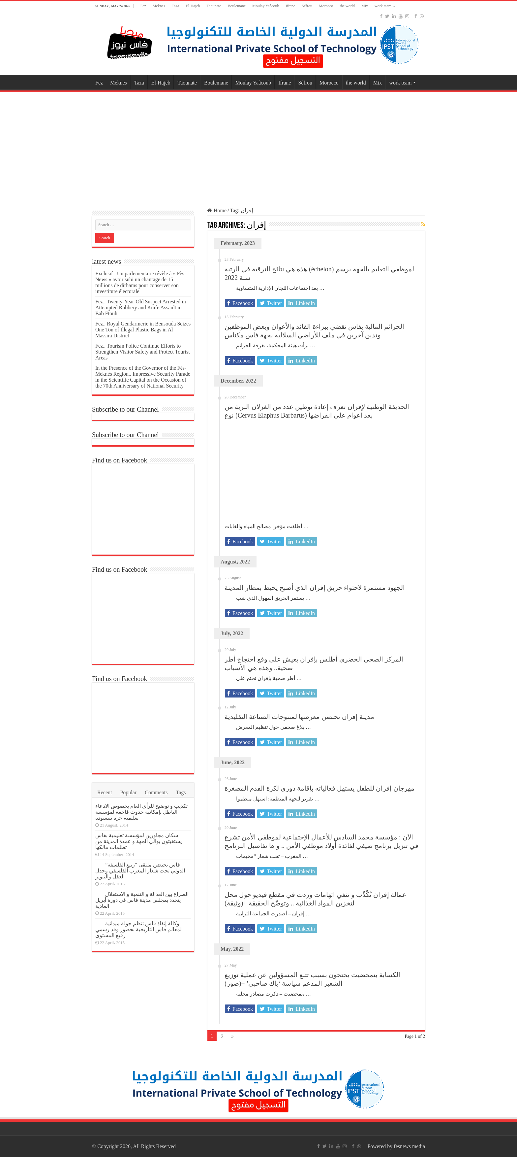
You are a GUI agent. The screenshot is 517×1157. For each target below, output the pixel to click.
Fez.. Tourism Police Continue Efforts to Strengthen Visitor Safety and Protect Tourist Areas (142, 351)
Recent (104, 792)
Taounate (214, 6)
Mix (364, 6)
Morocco (326, 6)
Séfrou (307, 6)
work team (383, 6)
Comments (156, 792)
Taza (175, 6)
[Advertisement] (258, 146)
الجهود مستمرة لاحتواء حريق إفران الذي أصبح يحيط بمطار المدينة (315, 587)
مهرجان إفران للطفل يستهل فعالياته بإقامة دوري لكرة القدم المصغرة (319, 788)
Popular (128, 792)
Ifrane (290, 6)
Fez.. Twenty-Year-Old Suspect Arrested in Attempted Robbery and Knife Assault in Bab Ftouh (140, 307)
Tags (181, 792)
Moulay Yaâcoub (265, 6)
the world (347, 6)
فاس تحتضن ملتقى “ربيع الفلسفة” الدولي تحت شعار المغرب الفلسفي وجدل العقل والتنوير (140, 870)
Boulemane (237, 6)
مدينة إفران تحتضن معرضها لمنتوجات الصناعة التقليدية (299, 716)
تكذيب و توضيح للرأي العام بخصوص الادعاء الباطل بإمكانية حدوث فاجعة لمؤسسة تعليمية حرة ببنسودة (141, 812)
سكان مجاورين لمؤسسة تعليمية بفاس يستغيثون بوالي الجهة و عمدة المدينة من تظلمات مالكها (138, 841)
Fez (143, 6)
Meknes (159, 6)
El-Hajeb (193, 6)
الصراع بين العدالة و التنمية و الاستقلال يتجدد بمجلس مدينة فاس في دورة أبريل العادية (142, 900)
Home (217, 210)
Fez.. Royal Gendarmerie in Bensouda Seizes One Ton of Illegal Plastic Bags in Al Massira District (143, 329)
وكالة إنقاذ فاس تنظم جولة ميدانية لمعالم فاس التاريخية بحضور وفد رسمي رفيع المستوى (138, 929)
